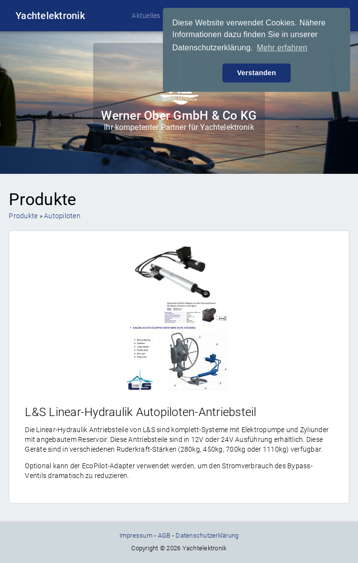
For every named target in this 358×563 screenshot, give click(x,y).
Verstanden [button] (256, 73)
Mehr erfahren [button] (282, 47)
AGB (164, 535)
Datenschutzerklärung (207, 535)
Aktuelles (146, 16)
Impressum (136, 535)
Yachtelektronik (50, 15)
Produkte (23, 216)
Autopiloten (62, 216)
